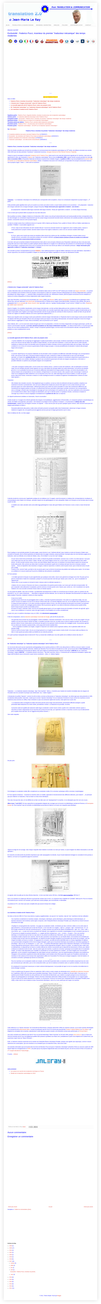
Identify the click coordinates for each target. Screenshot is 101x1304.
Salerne (30, 157)
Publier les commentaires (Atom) (23, 1209)
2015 (10, 1279)
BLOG (8, 25)
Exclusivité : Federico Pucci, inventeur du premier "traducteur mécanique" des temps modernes (45, 118)
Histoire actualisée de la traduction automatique (22, 137)
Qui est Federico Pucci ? (50, 97)
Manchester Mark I (25, 1029)
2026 (10, 1245)
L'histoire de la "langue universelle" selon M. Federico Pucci (28, 103)
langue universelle (80, 291)
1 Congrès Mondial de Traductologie (18, 1050)
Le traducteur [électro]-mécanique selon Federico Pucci (32, 117)
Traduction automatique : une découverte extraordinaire (24, 139)
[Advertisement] (50, 1192)
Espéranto (89, 303)
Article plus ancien (88, 1206)
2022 (10, 1250)
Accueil (50, 1206)
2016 (10, 1277)
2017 (10, 1261)
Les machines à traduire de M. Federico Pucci (24, 109)
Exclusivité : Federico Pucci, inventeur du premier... (23, 1271)
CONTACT (88, 25)
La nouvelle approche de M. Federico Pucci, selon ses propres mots (31, 105)
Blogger (59, 1295)
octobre (13, 1263)
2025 (10, 1248)
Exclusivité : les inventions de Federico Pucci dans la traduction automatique (30, 136)
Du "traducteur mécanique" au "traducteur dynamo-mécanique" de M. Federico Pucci (36, 107)
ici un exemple (21, 303)
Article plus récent (12, 1206)
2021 (10, 1252)
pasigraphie (66, 299)
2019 (10, 1257)
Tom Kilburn (85, 1029)
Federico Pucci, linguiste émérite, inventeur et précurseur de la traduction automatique (42, 115)
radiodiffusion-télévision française (79, 971)
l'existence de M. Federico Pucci (40, 155)
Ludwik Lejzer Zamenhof (16, 304)
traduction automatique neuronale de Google (37, 616)
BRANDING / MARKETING (43, 25)
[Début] (10, 282)
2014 (10, 1281)
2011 (10, 1288)
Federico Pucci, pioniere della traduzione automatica (39, 122)
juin (12, 1267)
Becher (52, 299)
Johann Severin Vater (33, 303)
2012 (10, 1286)
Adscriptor (13, 129)
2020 (10, 1254)
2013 (10, 1284)
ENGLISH (56, 25)
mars (12, 1274)
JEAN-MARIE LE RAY (76, 25)
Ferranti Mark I (83, 1031)
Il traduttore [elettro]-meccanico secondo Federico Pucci (24, 134)
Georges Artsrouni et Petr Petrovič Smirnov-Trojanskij (61, 152)
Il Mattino (38, 250)
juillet (12, 1265)
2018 (10, 1259)
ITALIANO (65, 25)
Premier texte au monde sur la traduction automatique (33, 120)
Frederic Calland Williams (73, 1029)
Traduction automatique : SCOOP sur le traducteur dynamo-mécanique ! (37, 125)
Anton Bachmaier (30, 301)
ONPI (29, 1048)
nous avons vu (77, 1034)
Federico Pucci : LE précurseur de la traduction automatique (34, 124)
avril (12, 1269)
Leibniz (41, 299)
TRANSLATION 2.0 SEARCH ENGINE (23, 25)
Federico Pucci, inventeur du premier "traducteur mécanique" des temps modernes (35, 101)
